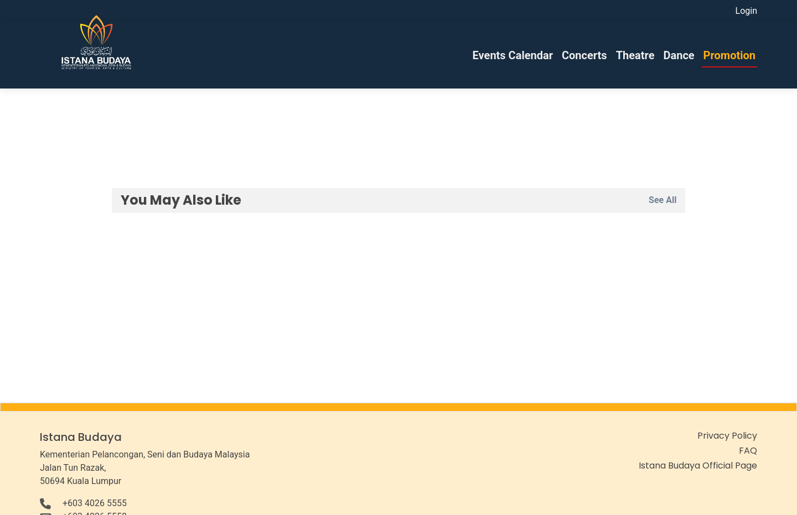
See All (662, 200)
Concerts (584, 55)
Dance (678, 55)
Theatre (635, 55)
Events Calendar (513, 55)
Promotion (729, 55)
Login (746, 11)
